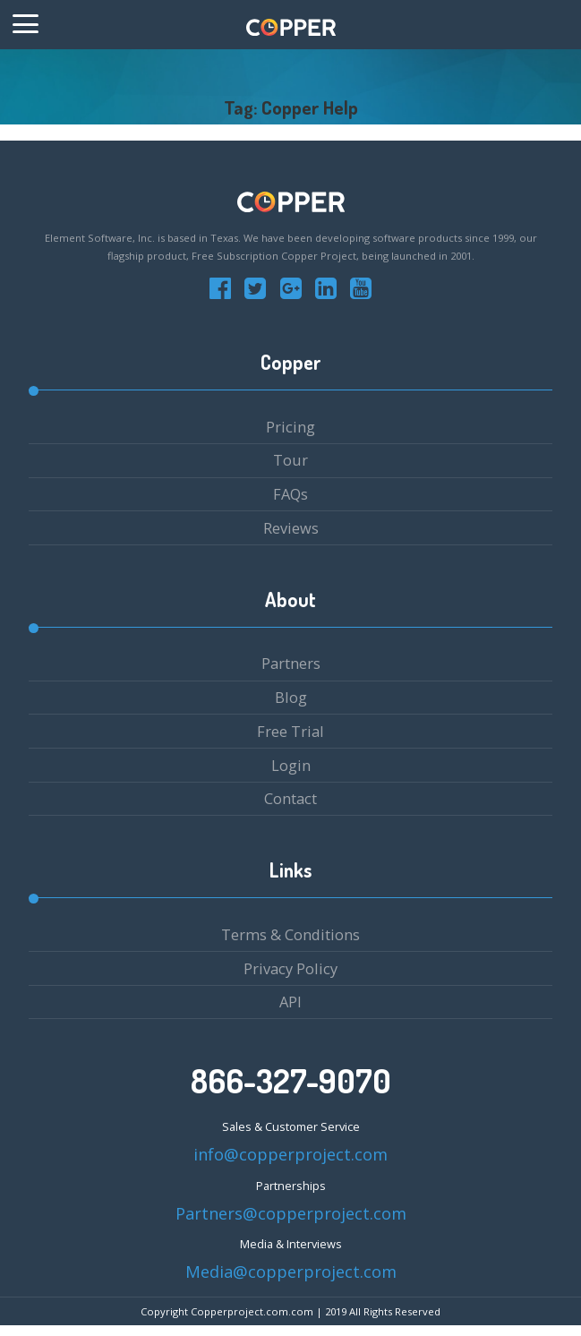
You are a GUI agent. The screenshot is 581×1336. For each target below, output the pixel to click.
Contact (290, 798)
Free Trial (290, 731)
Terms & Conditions (290, 934)
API (290, 1001)
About (290, 599)
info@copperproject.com (290, 1154)
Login (291, 765)
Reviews (291, 528)
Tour (290, 460)
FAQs (290, 494)
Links (290, 870)
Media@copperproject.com (291, 1271)
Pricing (290, 426)
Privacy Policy (290, 968)
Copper (291, 362)
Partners (290, 663)
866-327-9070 (291, 1080)
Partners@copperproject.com (290, 1213)
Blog (291, 697)
